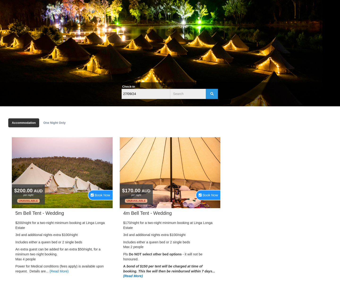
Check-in (128, 86)
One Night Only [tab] (54, 123)
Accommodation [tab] (24, 123)
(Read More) (59, 271)
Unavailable (28, 200)
